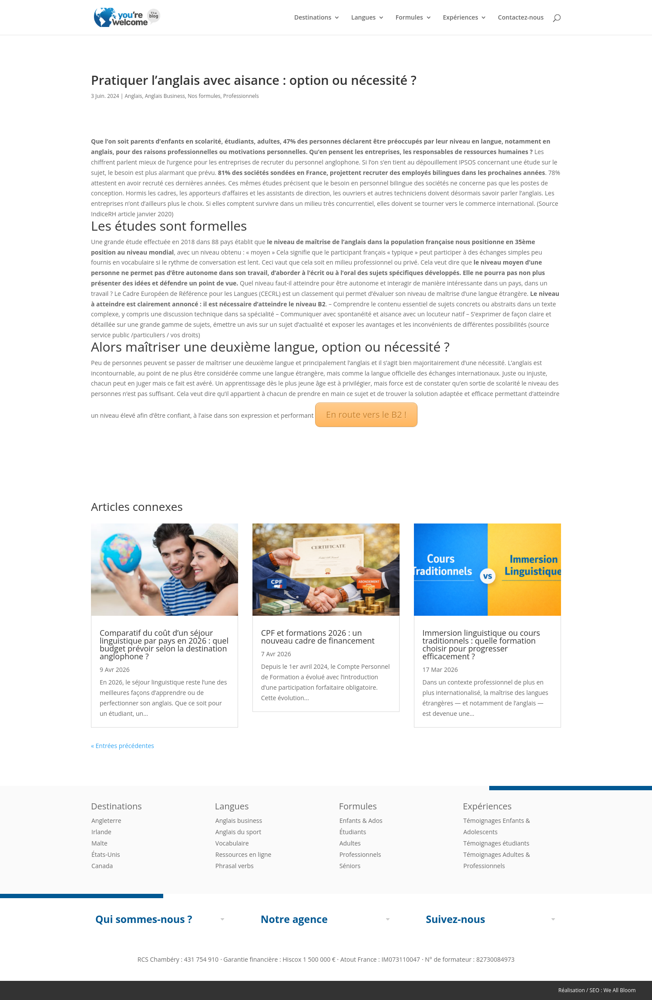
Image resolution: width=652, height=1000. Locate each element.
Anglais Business (165, 96)
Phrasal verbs (234, 866)
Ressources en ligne (243, 854)
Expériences (460, 17)
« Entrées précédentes (122, 746)
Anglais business (238, 820)
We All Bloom (620, 990)
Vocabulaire (232, 843)
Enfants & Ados (361, 820)
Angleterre (106, 820)
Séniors (349, 866)
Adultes (350, 843)
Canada (102, 866)
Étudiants (352, 832)
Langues (363, 17)
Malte (99, 843)
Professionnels (241, 96)
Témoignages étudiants (496, 843)
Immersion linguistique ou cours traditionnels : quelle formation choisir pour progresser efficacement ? (481, 644)
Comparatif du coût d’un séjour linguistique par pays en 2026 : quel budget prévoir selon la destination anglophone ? (164, 644)
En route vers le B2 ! (366, 414)
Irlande (101, 832)
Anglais (133, 96)
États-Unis (105, 854)
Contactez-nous (521, 17)
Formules (409, 17)
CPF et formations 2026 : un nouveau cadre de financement (318, 637)
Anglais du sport (238, 832)
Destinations (312, 17)
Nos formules (204, 96)
